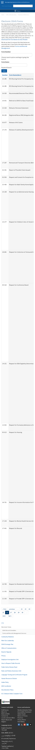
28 (14, 612)
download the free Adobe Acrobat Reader (14, 39)
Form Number (6, 52)
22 (21, 609)
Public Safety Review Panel (9, 667)
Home (2, 14)
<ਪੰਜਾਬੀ (13, 735)
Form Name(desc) (15, 75)
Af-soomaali (4, 738)
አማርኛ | (10, 741)
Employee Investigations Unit (10, 659)
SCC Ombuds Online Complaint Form (11, 694)
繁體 (6, 733)
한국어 (11, 733)
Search (31, 6)
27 (11, 612)
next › (4, 616)
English (3, 728)
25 (3, 612)
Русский (4, 730)
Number (5, 75)
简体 (2, 733)
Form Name (5, 62)
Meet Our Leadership (7, 640)
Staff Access (5, 710)
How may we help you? (7, 6)
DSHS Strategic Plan (7, 644)
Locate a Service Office (8, 718)
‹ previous (12, 609)
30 (22, 612)
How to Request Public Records (10, 663)
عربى (3, 735)
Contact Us (4, 716)
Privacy (3, 656)
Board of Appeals (6, 652)
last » (10, 616)
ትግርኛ (3, 748)
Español (9, 728)
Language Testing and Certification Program (14, 675)
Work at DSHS (5, 714)
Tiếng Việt (4, 741)
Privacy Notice (22, 720)
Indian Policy (5, 682)
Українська (12, 738)
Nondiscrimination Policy (25, 710)
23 (25, 609)
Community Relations (7, 637)
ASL (7, 748)
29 (18, 612)
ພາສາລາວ (10, 746)
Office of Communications (8, 648)
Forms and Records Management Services (14, 633)
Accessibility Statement (24, 712)
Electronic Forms (6, 627)
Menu (17, 11)
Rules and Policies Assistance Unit (11, 671)
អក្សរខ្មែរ (8, 735)
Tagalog (3, 746)
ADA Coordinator (6, 686)
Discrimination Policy (7, 690)
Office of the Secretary (11, 14)
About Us (4, 712)
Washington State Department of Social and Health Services (17, 2)
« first (4, 609)
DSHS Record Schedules (9, 630)
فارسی (3, 743)
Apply (4, 71)
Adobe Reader (22, 714)
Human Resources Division (9, 678)
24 (29, 609)
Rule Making (21, 722)
